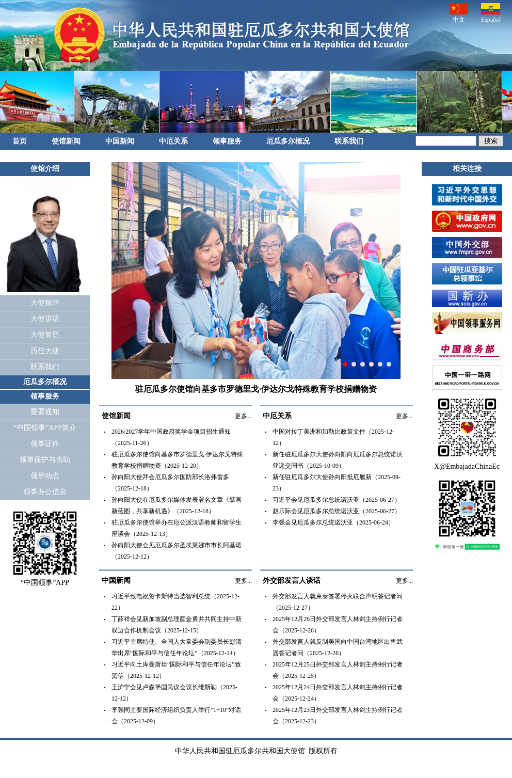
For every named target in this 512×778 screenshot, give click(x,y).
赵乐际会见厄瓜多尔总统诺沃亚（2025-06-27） (337, 511)
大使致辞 (44, 303)
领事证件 (44, 444)
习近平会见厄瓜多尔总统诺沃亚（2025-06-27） (337, 499)
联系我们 (348, 141)
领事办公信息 (45, 492)
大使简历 (44, 335)
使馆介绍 (44, 168)
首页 (19, 141)
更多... (243, 416)
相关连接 (467, 168)
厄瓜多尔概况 (288, 141)
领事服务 (227, 141)
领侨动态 (44, 476)
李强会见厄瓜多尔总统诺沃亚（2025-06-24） (333, 522)
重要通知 (44, 412)
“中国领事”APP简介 (44, 428)
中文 (459, 13)
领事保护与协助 (45, 460)
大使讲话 (44, 319)
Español (491, 13)
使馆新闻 (66, 141)
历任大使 (44, 351)
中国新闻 (119, 141)
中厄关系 (173, 141)
